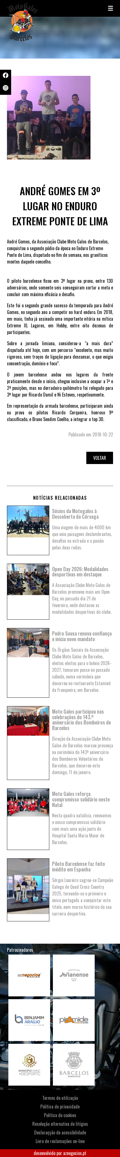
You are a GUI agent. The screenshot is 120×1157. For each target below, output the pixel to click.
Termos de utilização (60, 1098)
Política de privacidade (60, 1106)
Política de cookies (60, 1115)
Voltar (99, 458)
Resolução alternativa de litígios (60, 1123)
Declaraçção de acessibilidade (60, 1132)
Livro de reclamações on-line (60, 1141)
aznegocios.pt (74, 1153)
